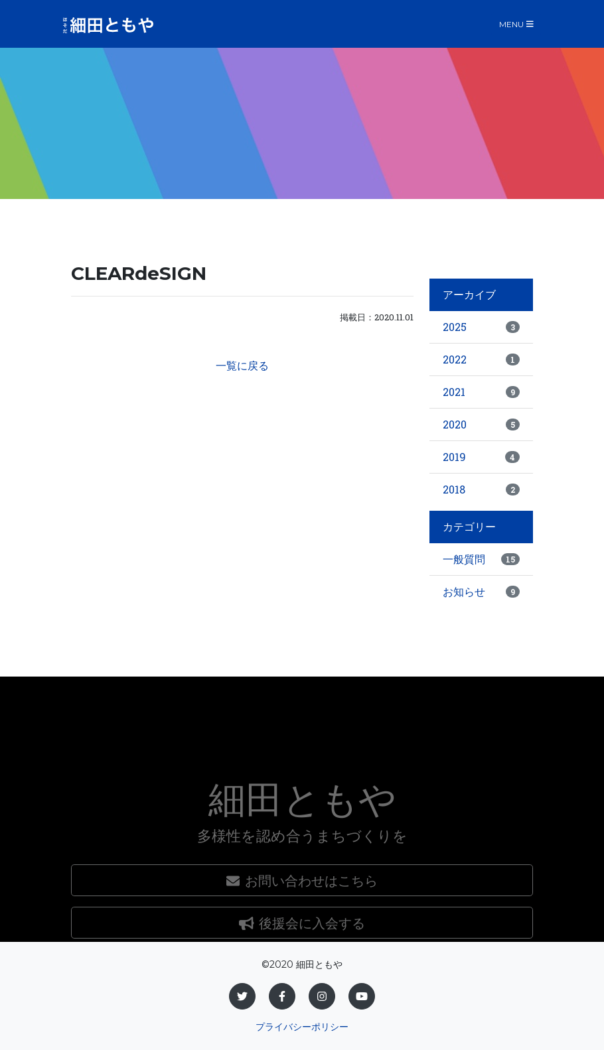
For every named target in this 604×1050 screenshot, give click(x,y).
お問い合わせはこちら (302, 926)
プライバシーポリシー (302, 1027)
